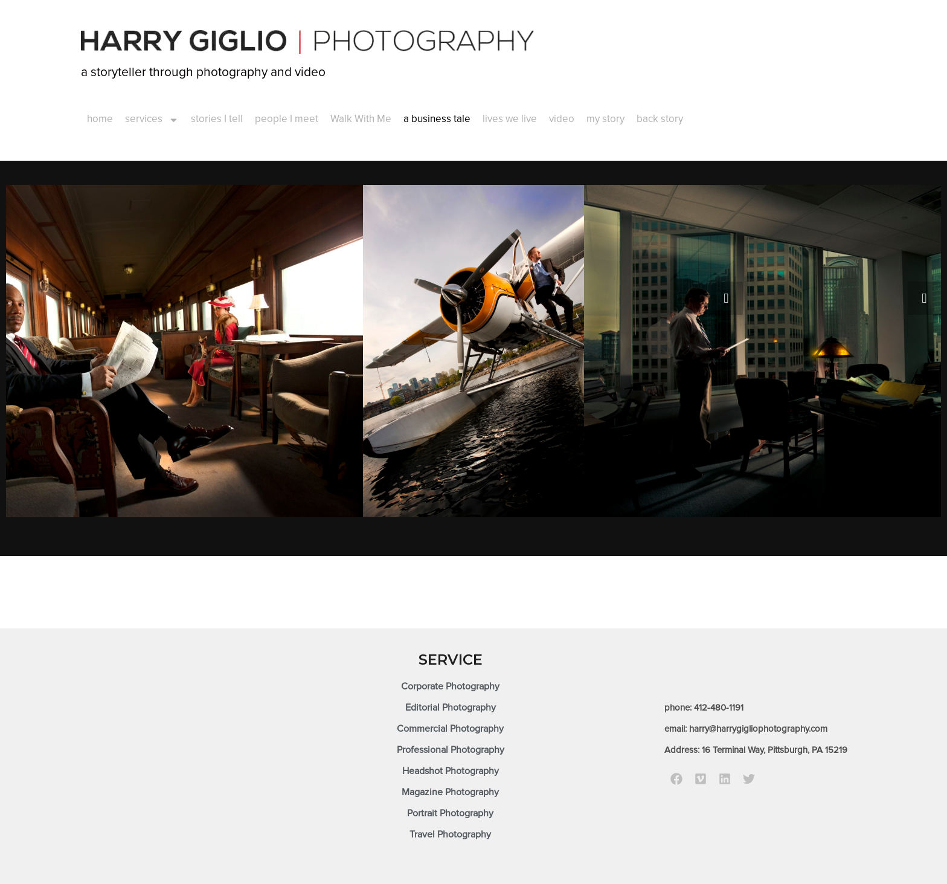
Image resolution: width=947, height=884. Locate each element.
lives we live (510, 119)
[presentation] (726, 298)
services (152, 120)
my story (605, 119)
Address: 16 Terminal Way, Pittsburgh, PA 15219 (755, 750)
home (100, 119)
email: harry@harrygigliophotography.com (745, 729)
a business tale (436, 119)
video (561, 119)
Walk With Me (360, 119)
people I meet (286, 119)
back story (660, 119)
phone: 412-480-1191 (703, 707)
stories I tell (217, 119)
